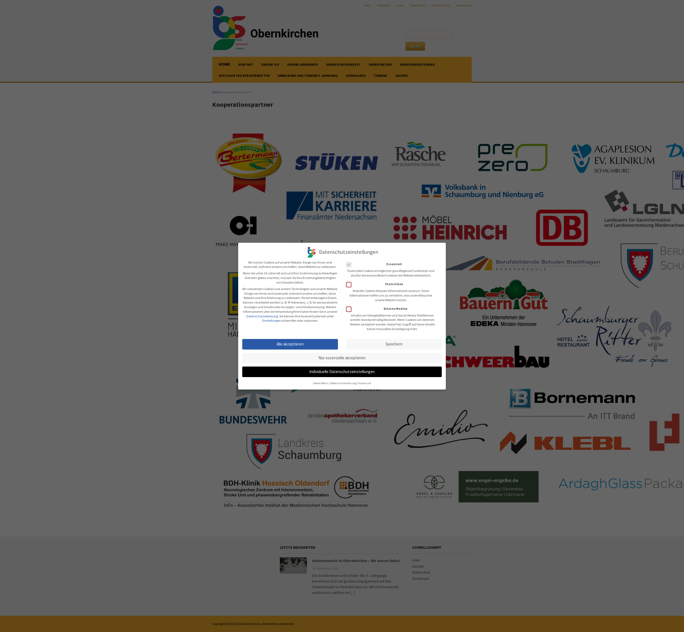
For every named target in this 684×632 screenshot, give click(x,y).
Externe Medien (378, 307)
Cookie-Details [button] (320, 381)
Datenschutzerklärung (262, 314)
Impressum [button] (364, 381)
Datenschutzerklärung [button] (343, 381)
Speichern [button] (394, 342)
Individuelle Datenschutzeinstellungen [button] (342, 369)
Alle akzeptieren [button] (290, 342)
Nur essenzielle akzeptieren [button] (342, 355)
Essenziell (376, 262)
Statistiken (376, 282)
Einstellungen (271, 319)
